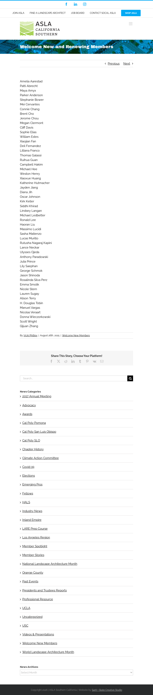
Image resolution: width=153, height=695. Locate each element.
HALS (26, 502)
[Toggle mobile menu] (131, 24)
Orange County (32, 572)
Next (126, 63)
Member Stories (33, 555)
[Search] (130, 378)
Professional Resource (37, 599)
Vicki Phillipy (30, 335)
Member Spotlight (34, 546)
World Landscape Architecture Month (48, 652)
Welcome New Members (76, 335)
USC (25, 625)
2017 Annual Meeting (36, 396)
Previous (114, 63)
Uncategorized (32, 617)
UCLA (26, 608)
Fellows (27, 493)
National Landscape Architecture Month (49, 564)
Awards (27, 414)
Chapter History (33, 449)
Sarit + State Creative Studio (107, 690)
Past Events (30, 581)
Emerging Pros (32, 484)
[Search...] (73, 378)
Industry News (32, 511)
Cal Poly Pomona (34, 423)
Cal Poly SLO (31, 440)
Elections (28, 475)
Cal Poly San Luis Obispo (39, 431)
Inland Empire (31, 520)
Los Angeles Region (36, 537)
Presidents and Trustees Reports (44, 590)
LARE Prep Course (35, 528)
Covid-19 (28, 467)
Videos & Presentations (38, 634)
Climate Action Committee (40, 458)
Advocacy (29, 405)
